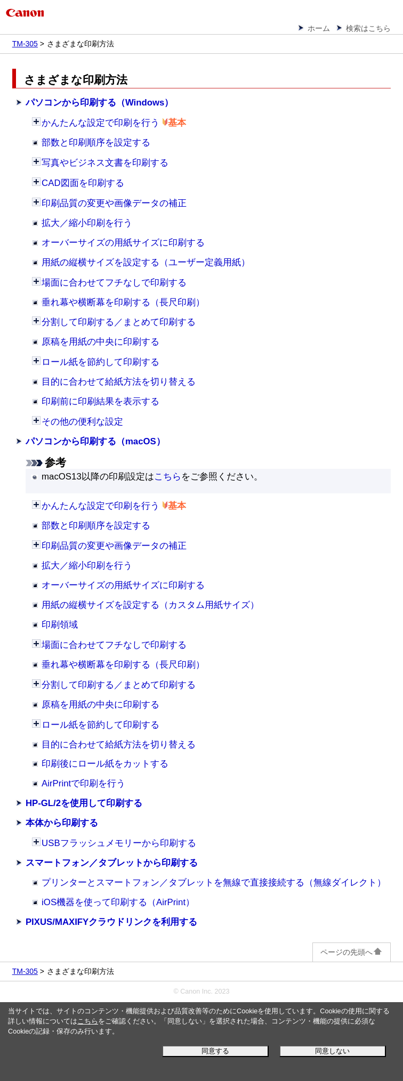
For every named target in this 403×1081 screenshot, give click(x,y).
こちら (87, 1021)
